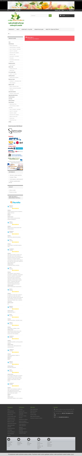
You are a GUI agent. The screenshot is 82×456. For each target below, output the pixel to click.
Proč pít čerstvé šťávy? (52, 29)
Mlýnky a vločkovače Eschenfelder (15, 88)
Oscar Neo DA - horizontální (14, 56)
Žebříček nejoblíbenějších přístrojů (22, 429)
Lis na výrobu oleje (12, 72)
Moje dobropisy (33, 411)
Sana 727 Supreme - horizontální (14, 49)
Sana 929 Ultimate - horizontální (14, 47)
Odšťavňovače (11, 43)
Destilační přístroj (12, 63)
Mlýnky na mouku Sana (13, 116)
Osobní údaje (33, 414)
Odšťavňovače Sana (12, 104)
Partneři (20, 417)
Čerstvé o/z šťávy (13, 192)
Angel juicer (11, 61)
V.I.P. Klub (10, 98)
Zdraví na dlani (38, 29)
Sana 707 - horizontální (13, 111)
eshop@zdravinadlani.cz (64, 417)
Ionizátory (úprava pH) (13, 68)
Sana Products (11, 102)
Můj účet (32, 407)
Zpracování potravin (12, 91)
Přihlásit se (71, 10)
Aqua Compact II (12, 65)
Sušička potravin (12, 75)
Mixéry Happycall (12, 82)
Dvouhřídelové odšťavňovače (14, 59)
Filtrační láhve (11, 70)
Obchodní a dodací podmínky (15, 175)
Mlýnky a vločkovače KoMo (14, 86)
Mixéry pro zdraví (12, 79)
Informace (12, 172)
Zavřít (72, 454)
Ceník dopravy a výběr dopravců (16, 179)
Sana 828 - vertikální (12, 112)
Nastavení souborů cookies (36, 418)
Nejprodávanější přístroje (13, 95)
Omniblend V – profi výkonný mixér (15, 81)
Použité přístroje (11, 428)
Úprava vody (11, 66)
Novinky (21, 409)
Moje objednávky (34, 409)
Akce (18, 29)
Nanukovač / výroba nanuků (14, 93)
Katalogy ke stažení (23, 419)
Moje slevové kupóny (35, 416)
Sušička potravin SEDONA (13, 77)
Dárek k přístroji (11, 100)
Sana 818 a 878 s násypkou (14, 52)
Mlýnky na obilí (11, 84)
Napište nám (57, 10)
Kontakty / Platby (27, 29)
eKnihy (10, 121)
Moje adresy (33, 412)
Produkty (11, 29)
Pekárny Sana (11, 118)
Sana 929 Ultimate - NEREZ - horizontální (14, 106)
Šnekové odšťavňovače (13, 45)
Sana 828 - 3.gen (12, 54)
